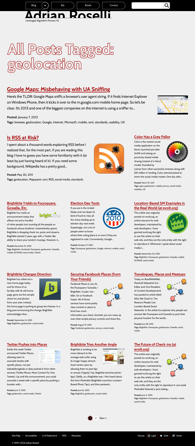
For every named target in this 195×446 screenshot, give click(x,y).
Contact (114, 5)
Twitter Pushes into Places (27, 344)
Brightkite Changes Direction (29, 274)
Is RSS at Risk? (23, 138)
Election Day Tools (85, 203)
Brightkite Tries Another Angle (94, 344)
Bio (62, 5)
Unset (179, 435)
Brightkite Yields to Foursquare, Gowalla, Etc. (31, 205)
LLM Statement (49, 435)
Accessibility (31, 435)
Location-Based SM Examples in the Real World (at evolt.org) (159, 205)
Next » (103, 418)
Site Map (16, 435)
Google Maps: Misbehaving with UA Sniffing (58, 89)
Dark (166, 435)
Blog (33, 5)
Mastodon (76, 435)
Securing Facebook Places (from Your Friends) (96, 276)
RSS (64, 435)
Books (88, 5)
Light (153, 435)
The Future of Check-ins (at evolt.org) (155, 346)
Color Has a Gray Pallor (152, 137)
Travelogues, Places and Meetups (159, 274)
